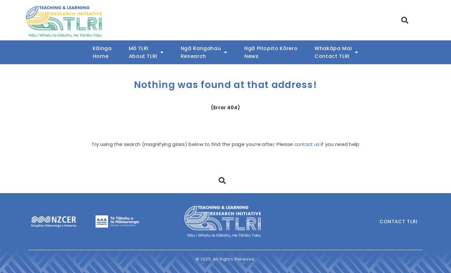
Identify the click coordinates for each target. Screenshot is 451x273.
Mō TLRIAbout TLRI (146, 52)
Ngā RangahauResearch (204, 52)
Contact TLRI (398, 221)
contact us (306, 144)
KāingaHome (102, 52)
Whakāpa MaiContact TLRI (336, 52)
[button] (405, 20)
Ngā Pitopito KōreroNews (271, 52)
